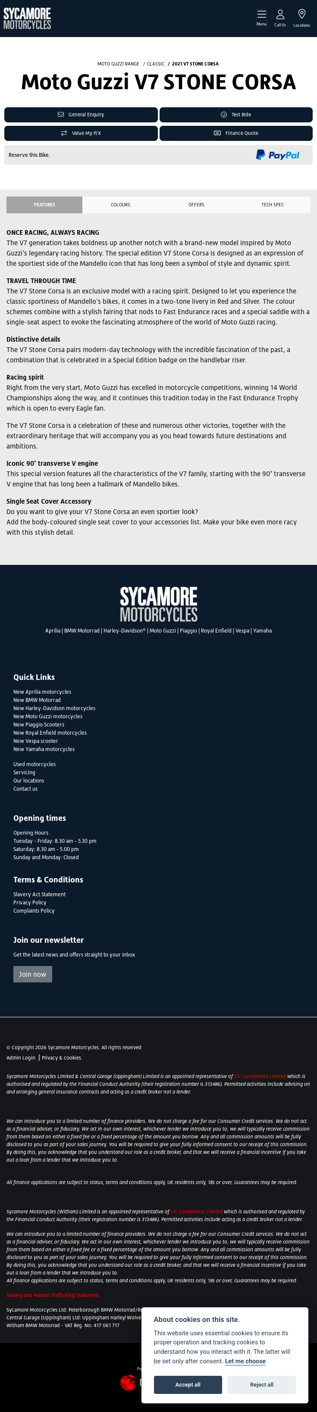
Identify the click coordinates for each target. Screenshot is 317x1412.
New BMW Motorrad (37, 700)
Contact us (25, 789)
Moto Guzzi (163, 631)
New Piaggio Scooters (38, 725)
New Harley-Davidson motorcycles (54, 708)
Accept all (188, 1384)
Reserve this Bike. (29, 155)
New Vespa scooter (35, 741)
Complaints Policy (34, 911)
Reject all (261, 1384)
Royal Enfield (216, 631)
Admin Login (20, 1058)
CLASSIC (155, 63)
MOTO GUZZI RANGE (118, 63)
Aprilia (52, 631)
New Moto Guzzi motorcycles (47, 717)
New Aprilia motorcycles (42, 692)
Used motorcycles (34, 764)
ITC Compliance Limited (260, 1076)
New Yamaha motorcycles (44, 749)
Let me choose (245, 1361)
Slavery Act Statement (39, 894)
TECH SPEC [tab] (272, 204)
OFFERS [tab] (196, 204)
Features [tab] (44, 204)
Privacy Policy (30, 903)
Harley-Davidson (125, 631)
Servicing (24, 773)
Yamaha (262, 631)
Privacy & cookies (61, 1058)
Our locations (28, 781)
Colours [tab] (120, 204)
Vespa (242, 631)
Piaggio (188, 631)
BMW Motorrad (82, 631)
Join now (33, 974)
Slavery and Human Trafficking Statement (52, 1295)
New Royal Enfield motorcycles (50, 733)
